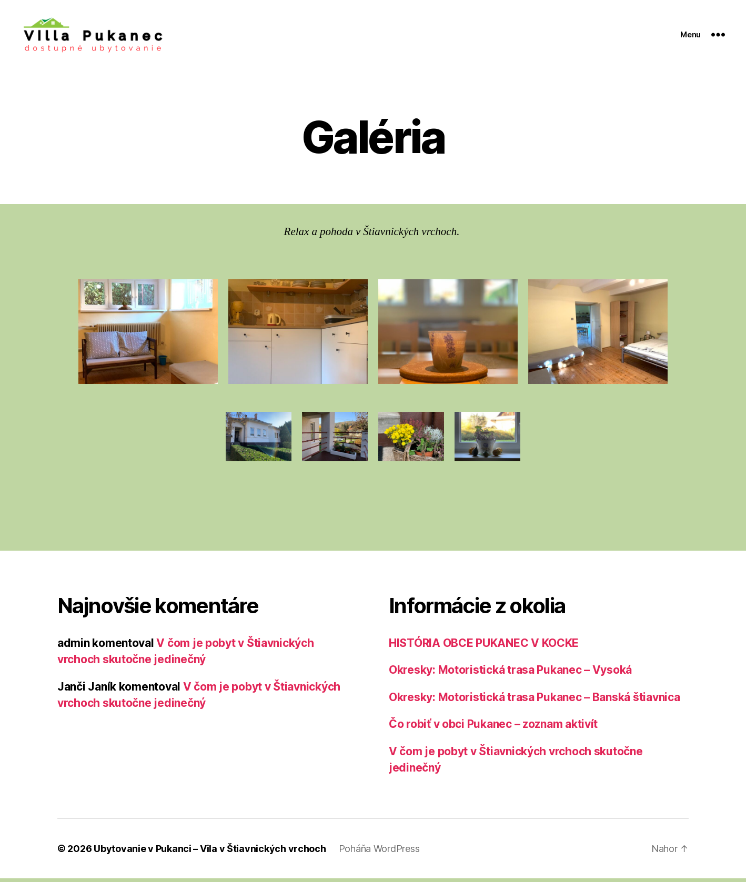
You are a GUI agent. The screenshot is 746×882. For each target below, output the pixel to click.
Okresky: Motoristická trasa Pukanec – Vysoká (510, 674)
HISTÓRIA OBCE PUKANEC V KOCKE (484, 646)
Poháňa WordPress (379, 852)
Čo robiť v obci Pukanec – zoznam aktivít (493, 728)
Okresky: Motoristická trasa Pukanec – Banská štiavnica (534, 700)
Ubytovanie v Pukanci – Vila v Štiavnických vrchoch (210, 852)
